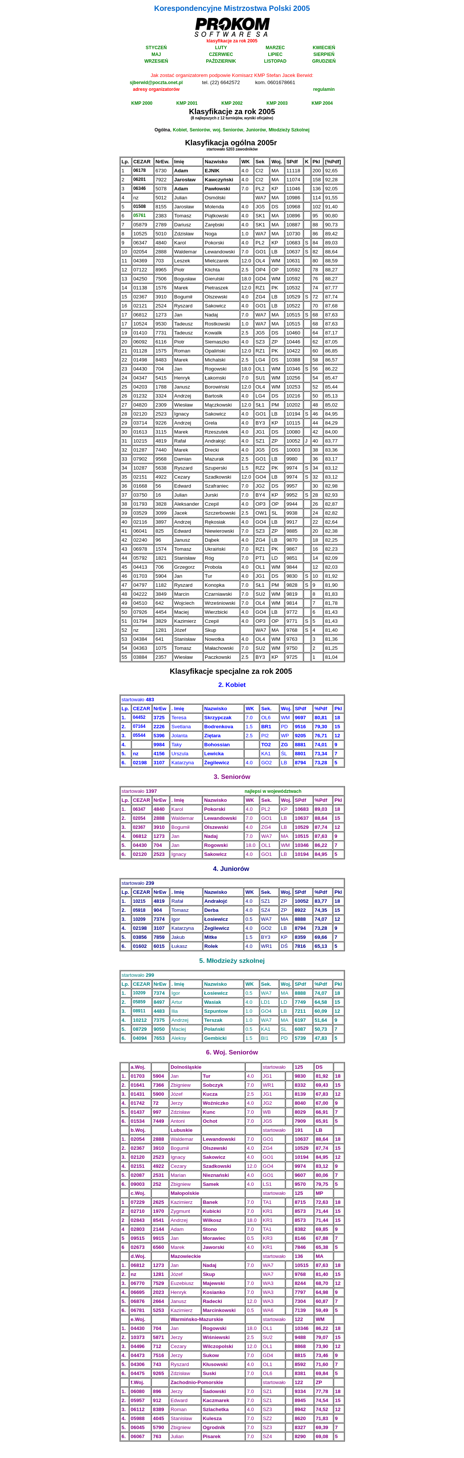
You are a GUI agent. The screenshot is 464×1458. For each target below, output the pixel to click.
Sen (227, 776)
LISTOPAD (275, 61)
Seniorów (200, 130)
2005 (266, 111)
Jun (226, 868)
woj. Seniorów (228, 130)
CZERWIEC (221, 54)
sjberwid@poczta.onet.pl (156, 82)
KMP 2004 (322, 103)
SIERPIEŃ (323, 54)
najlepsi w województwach (273, 791)
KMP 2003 (276, 103)
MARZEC (275, 47)
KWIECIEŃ (324, 47)
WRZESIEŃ (156, 61)
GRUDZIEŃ (324, 61)
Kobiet (180, 130)
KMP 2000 (141, 103)
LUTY (221, 47)
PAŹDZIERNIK (221, 61)
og (235, 143)
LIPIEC (275, 54)
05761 (139, 215)
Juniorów (256, 130)
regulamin (323, 89)
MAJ (156, 54)
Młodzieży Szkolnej (289, 130)
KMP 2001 (186, 103)
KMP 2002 (231, 103)
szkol (247, 960)
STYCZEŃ (156, 47)
